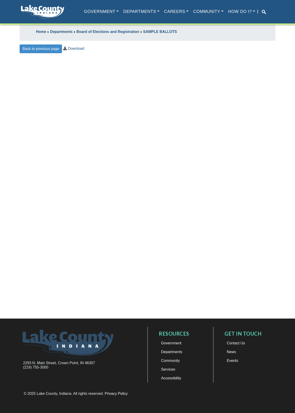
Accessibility (171, 378)
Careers (174, 11)
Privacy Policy (116, 393)
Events (232, 361)
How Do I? (240, 11)
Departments (139, 11)
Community (206, 11)
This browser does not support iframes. (147, 188)
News (231, 352)
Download (76, 48)
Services (168, 369)
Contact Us (236, 343)
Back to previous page (41, 49)
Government (99, 11)
